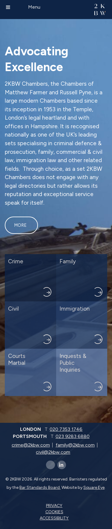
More (20, 225)
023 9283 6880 (73, 436)
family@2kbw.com (75, 445)
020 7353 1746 (66, 429)
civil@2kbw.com (53, 452)
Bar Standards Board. (40, 487)
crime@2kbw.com (31, 445)
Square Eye (94, 487)
